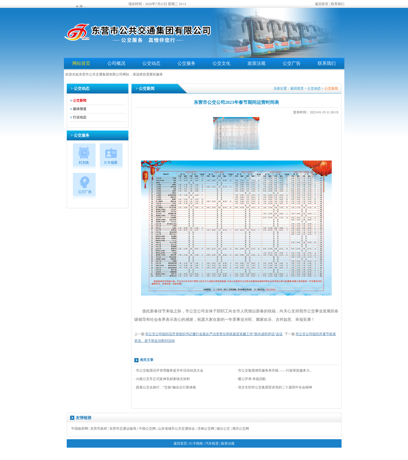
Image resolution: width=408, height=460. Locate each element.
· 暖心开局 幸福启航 (251, 379)
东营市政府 (98, 429)
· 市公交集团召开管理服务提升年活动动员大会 (168, 370)
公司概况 (116, 63)
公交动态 (151, 63)
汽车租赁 (212, 443)
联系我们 (337, 4)
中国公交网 (147, 429)
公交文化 (221, 63)
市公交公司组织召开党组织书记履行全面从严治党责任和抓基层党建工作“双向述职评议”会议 (214, 334)
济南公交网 (205, 429)
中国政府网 (79, 429)
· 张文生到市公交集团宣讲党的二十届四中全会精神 (274, 387)
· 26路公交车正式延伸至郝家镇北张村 (162, 379)
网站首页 (81, 63)
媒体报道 (79, 109)
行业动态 (79, 117)
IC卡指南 (196, 443)
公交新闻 (79, 100)
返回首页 (321, 4)
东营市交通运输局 (122, 429)
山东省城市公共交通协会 (176, 429)
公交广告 (292, 63)
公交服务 (186, 63)
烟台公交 (223, 429)
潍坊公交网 (240, 429)
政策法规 (257, 63)
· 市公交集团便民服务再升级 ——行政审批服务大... (274, 370)
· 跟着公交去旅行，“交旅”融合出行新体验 (165, 387)
